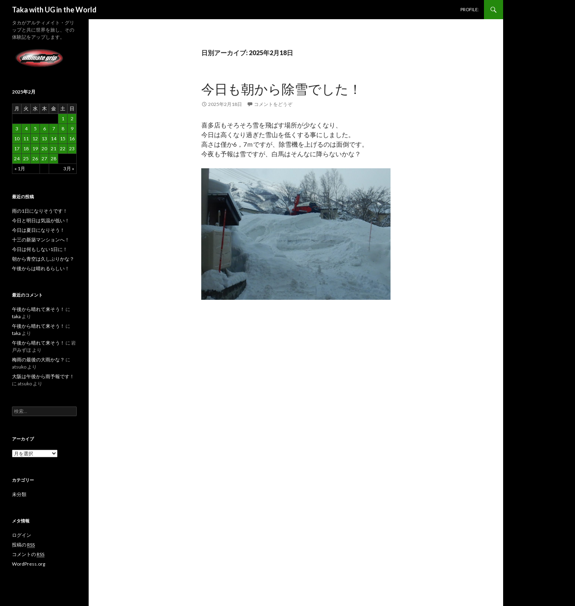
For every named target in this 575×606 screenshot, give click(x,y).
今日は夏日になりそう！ (38, 230)
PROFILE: (469, 9)
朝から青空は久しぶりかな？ (43, 259)
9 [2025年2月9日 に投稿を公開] (72, 129)
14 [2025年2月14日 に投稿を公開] (53, 139)
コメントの (28, 554)
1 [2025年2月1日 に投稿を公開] (62, 119)
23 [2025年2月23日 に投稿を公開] (72, 149)
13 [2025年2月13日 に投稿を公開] (44, 139)
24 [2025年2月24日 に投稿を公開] (17, 158)
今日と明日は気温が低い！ (40, 220)
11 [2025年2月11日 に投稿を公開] (26, 139)
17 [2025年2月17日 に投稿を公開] (17, 149)
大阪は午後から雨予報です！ (43, 376)
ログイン (21, 535)
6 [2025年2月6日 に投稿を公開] (44, 129)
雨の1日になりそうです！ (39, 211)
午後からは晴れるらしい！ (40, 268)
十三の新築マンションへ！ (40, 240)
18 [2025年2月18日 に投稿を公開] (26, 149)
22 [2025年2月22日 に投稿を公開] (62, 149)
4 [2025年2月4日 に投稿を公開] (26, 129)
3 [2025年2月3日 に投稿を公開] (17, 129)
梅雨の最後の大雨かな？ (38, 360)
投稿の (23, 545)
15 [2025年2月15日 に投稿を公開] (62, 139)
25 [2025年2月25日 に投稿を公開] (26, 158)
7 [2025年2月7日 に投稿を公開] (53, 129)
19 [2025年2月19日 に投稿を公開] (35, 149)
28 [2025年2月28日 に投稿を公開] (53, 158)
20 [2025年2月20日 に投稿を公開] (44, 149)
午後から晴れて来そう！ (38, 309)
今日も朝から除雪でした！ (281, 89)
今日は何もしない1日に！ (39, 249)
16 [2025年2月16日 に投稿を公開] (72, 139)
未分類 (19, 494)
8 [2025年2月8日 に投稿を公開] (62, 129)
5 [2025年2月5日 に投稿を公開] (35, 129)
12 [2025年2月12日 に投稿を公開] (35, 139)
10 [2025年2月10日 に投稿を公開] (17, 139)
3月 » (68, 168)
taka (16, 316)
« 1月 (19, 168)
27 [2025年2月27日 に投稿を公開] (44, 158)
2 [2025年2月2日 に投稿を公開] (72, 119)
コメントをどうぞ (273, 104)
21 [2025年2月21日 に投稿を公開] (53, 149)
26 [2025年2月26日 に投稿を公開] (35, 158)
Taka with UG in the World (54, 9)
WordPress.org (28, 564)
